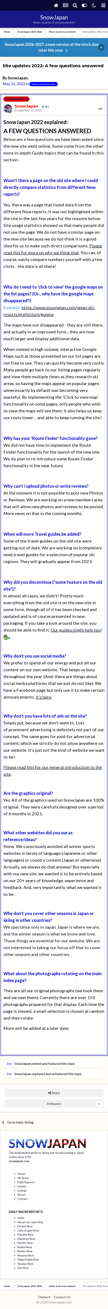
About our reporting (30, 1222)
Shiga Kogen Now (28, 1259)
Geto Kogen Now (28, 1230)
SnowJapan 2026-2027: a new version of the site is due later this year (52, 47)
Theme (44, 1297)
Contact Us (62, 1297)
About (21, 1194)
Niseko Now (24, 1251)
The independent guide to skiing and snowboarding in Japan (46, 1152)
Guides (21, 1186)
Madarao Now (26, 1238)
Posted (28, 110)
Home (21, 1174)
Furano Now (25, 1226)
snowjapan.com (19, 1161)
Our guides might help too (76, 629)
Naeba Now (24, 1247)
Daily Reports (26, 1182)
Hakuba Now (25, 1234)
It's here (43, 696)
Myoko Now (25, 1243)
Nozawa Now (25, 1255)
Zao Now (23, 1268)
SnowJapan (18, 78)
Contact (22, 1199)
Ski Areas (23, 1178)
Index (20, 1218)
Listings (22, 1190)
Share (54, 1093)
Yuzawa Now (25, 1263)
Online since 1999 (20, 1157)
